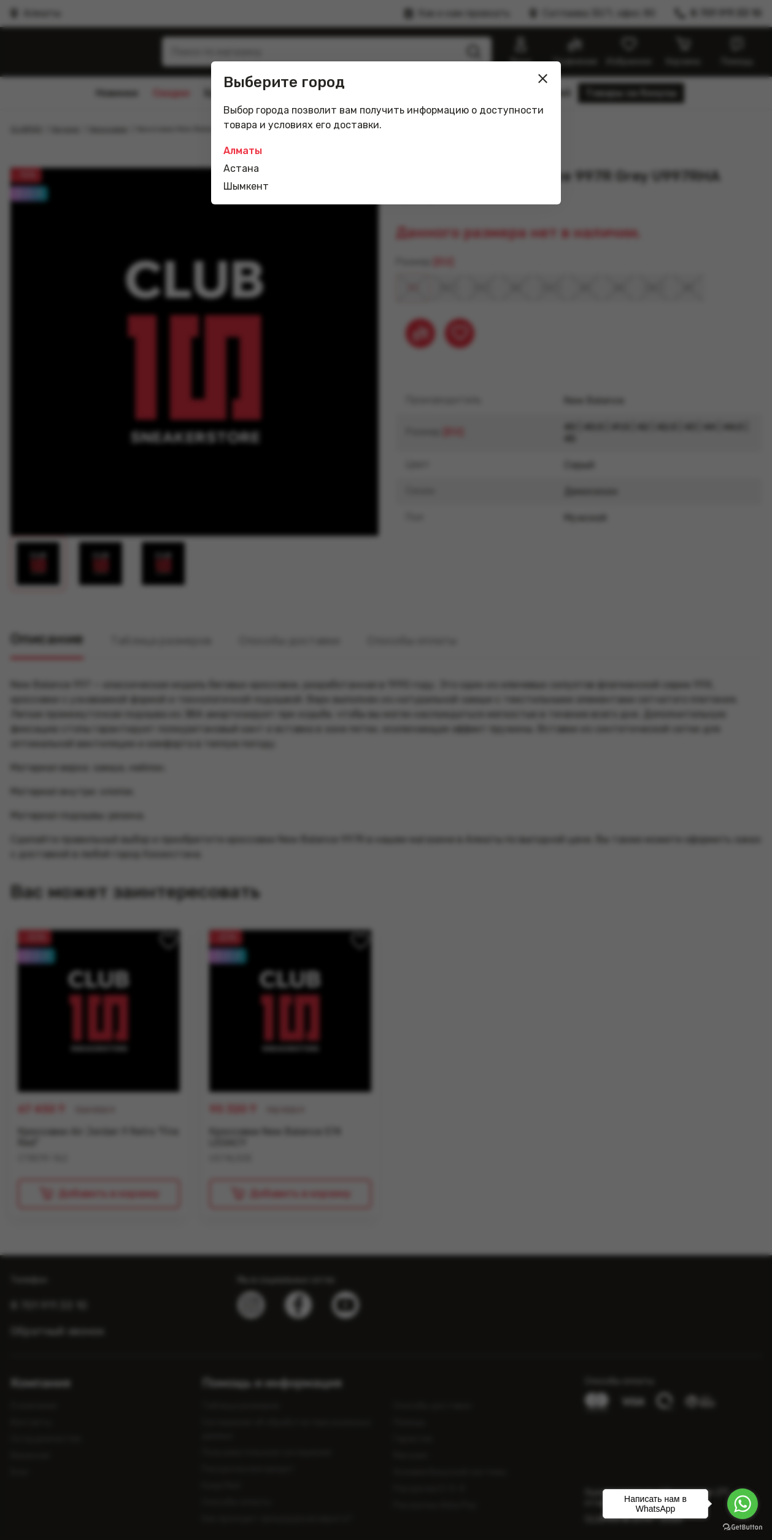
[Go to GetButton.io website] (742, 1527)
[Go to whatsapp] (742, 1503)
